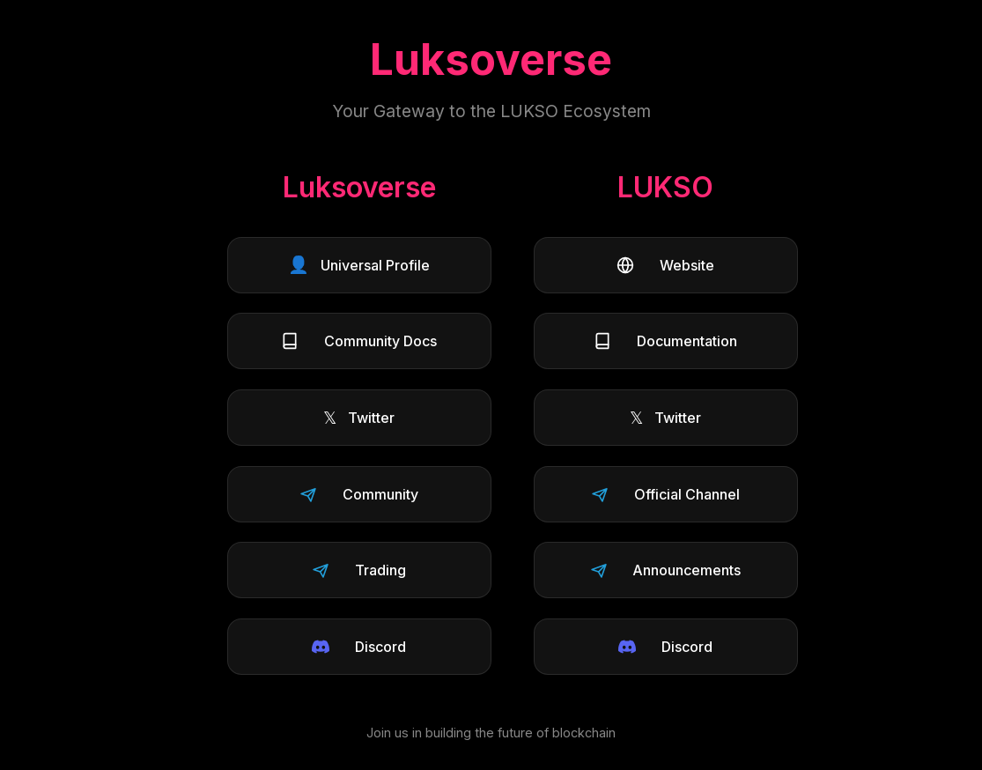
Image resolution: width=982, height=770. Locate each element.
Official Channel (665, 494)
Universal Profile (359, 265)
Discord (359, 646)
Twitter (359, 418)
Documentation (665, 341)
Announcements (666, 570)
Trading (359, 570)
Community (358, 494)
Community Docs (359, 341)
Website (665, 265)
